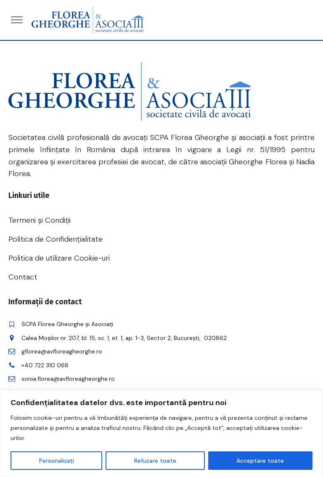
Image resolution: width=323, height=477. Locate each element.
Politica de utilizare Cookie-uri (59, 258)
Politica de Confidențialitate (55, 239)
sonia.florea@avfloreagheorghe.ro (68, 378)
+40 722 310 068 (45, 365)
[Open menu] (16, 20)
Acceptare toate (260, 460)
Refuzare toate (155, 460)
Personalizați (56, 460)
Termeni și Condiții (39, 220)
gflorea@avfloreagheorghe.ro (61, 351)
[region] (161, 433)
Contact (22, 277)
